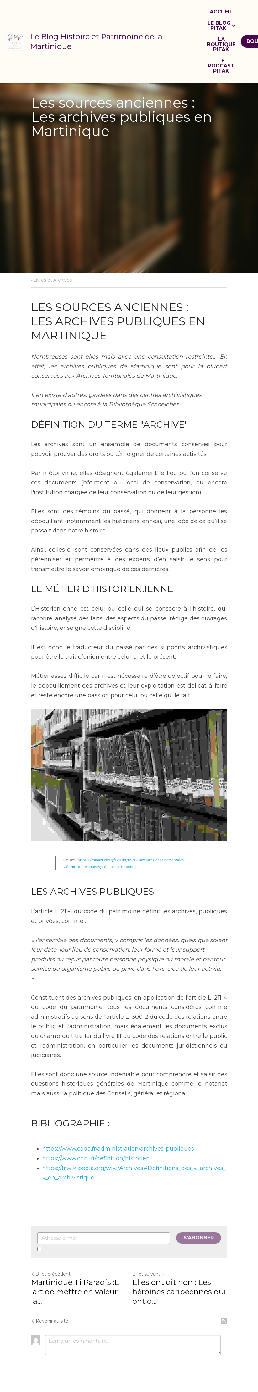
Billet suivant (148, 1274)
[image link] (15, 41)
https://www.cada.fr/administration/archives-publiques (118, 1148)
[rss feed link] (224, 1321)
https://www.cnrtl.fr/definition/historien (96, 1158)
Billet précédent (51, 1274)
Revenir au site (49, 1321)
